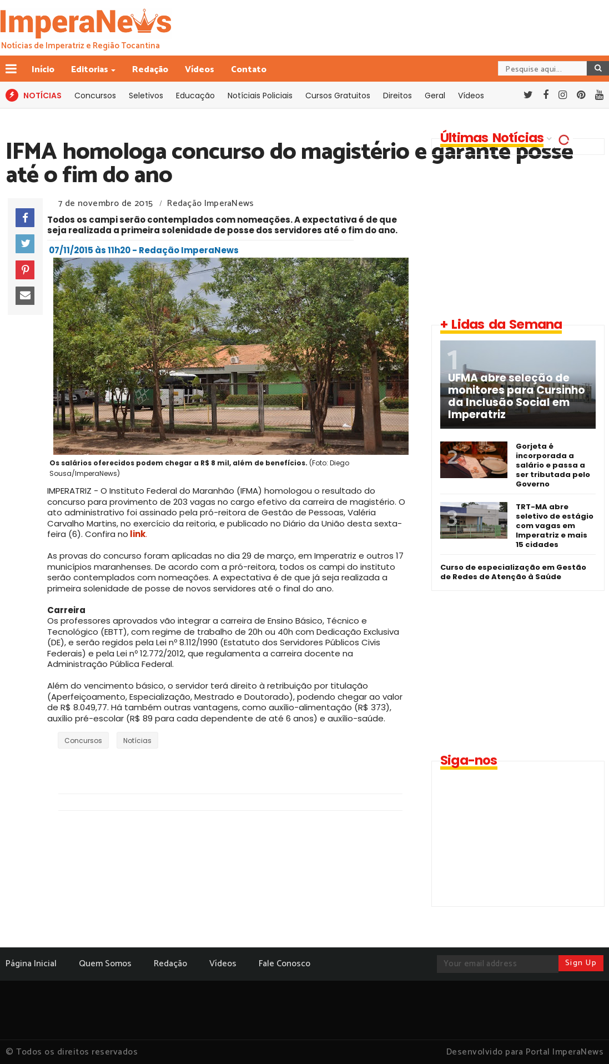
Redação (150, 69)
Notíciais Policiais (260, 95)
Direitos (397, 95)
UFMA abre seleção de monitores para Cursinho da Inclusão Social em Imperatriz (516, 396)
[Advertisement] (515, 235)
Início (43, 69)
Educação (195, 95)
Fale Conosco (284, 963)
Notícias (137, 740)
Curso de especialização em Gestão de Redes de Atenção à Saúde (513, 572)
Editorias (90, 69)
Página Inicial (31, 963)
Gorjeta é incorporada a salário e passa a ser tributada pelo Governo (553, 465)
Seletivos (146, 95)
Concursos (95, 95)
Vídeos (199, 69)
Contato (248, 69)
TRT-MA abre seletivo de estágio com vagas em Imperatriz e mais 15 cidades (554, 525)
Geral (435, 95)
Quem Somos (105, 963)
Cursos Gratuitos (337, 95)
